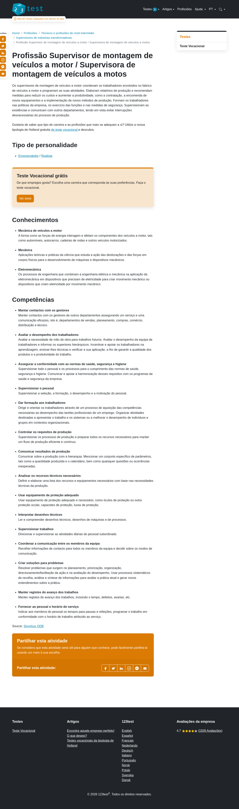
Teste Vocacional (192, 46)
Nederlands (130, 745)
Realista (46, 156)
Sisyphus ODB (34, 626)
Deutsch (127, 750)
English (127, 730)
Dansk (126, 780)
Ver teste (25, 198)
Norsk (126, 765)
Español (127, 735)
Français (128, 740)
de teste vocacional (64, 129)
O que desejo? (77, 735)
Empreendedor (28, 156)
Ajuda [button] (199, 9)
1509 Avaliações (210, 730)
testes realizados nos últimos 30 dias (39, 18)
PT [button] (211, 9)
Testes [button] (150, 9)
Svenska (128, 775)
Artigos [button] (167, 9)
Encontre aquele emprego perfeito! (90, 730)
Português (129, 760)
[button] (222, 9)
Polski (126, 770)
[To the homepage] (27, 9)
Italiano (127, 755)
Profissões (184, 9)
